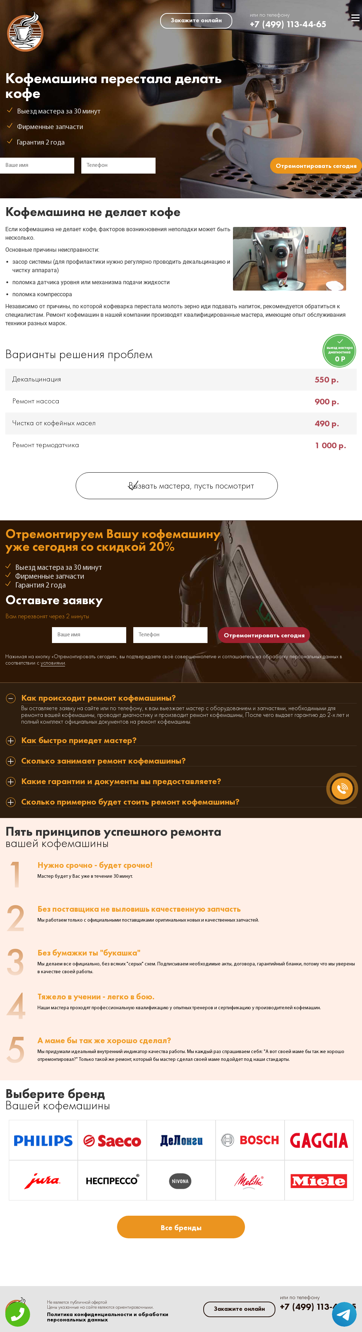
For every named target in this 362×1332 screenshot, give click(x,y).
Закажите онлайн (196, 20)
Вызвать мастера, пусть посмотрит (191, 486)
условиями (53, 663)
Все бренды (181, 1227)
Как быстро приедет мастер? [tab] (79, 741)
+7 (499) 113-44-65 (288, 24)
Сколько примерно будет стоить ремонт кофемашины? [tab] (130, 802)
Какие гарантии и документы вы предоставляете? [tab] (121, 782)
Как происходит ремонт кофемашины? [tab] (98, 698)
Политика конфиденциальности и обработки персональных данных (107, 1317)
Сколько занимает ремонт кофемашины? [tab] (103, 761)
